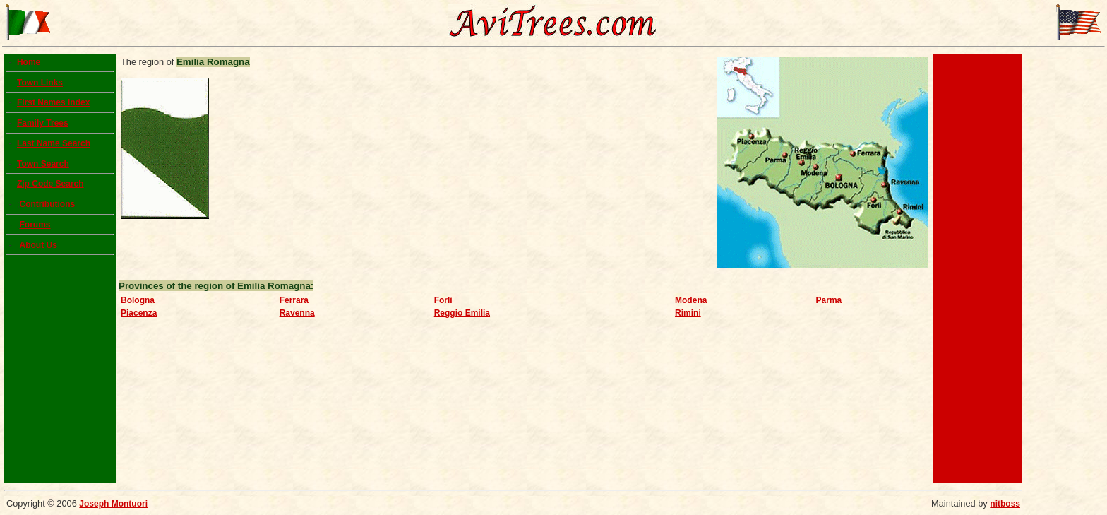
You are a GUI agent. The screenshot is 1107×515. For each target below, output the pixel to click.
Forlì (443, 300)
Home (28, 62)
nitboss (1005, 504)
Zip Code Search (50, 184)
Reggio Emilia (462, 313)
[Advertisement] (977, 268)
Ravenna (297, 313)
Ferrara (294, 300)
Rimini (688, 313)
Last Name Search (53, 143)
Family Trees (42, 123)
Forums (34, 225)
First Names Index (53, 102)
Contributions (47, 204)
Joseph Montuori (113, 504)
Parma (829, 300)
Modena (691, 300)
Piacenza (139, 313)
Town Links (40, 83)
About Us (37, 245)
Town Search (43, 164)
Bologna (138, 300)
